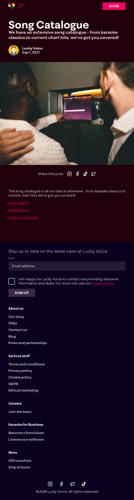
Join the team (19, 412)
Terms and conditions (26, 364)
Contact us (17, 330)
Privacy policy (20, 371)
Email (11, 258)
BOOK (114, 6)
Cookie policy (19, 377)
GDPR (13, 384)
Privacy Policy (103, 283)
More (12, 452)
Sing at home (19, 467)
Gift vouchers (19, 461)
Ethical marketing (23, 390)
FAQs (12, 323)
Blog (12, 336)
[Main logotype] (11, 6)
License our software (26, 439)
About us (15, 308)
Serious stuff (19, 356)
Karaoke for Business (25, 424)
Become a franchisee (26, 433)
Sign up (22, 293)
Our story (16, 317)
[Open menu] (21, 6)
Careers (15, 403)
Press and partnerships (27, 343)
